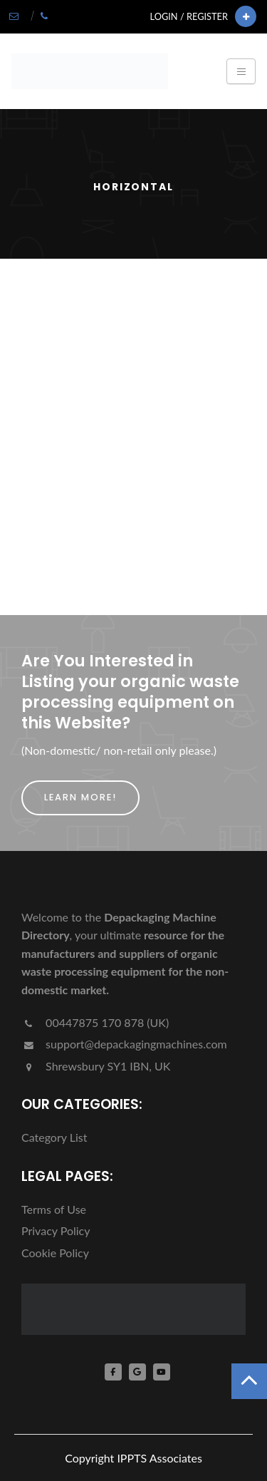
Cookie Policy (55, 1252)
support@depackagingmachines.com (124, 1044)
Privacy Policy (55, 1230)
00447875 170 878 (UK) (95, 1022)
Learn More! (80, 797)
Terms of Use (53, 1209)
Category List (54, 1137)
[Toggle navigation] (241, 71)
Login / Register (189, 16)
